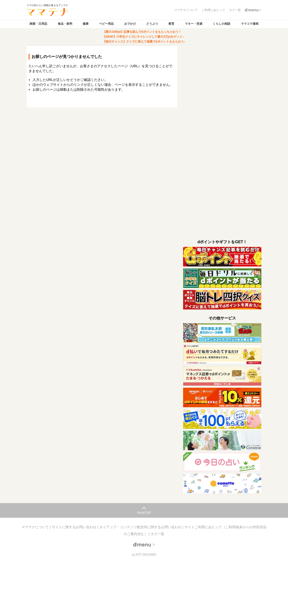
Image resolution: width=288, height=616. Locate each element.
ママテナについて (36, 527)
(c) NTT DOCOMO (144, 554)
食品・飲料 (65, 23)
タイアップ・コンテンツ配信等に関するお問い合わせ (140, 527)
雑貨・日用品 (38, 23)
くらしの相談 (221, 23)
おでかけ (130, 23)
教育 (171, 23)
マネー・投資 (193, 23)
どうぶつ (152, 23)
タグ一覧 (157, 534)
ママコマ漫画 (249, 23)
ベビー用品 (106, 23)
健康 (86, 23)
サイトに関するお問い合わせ (74, 527)
